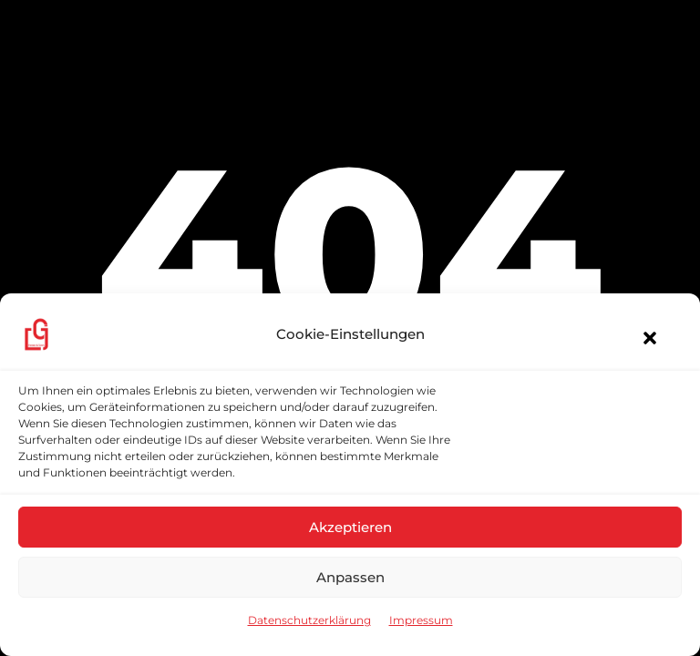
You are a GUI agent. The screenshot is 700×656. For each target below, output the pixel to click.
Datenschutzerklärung (309, 620)
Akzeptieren (350, 527)
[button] (641, 339)
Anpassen (350, 577)
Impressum (421, 620)
